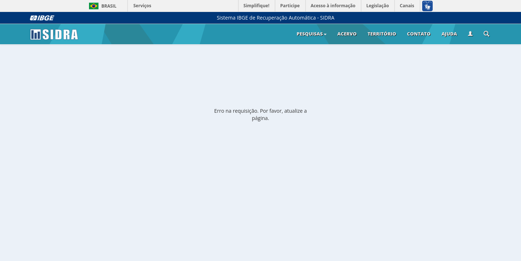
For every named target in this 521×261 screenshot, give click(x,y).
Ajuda (449, 33)
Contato (419, 33)
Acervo (347, 33)
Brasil (101, 6)
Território (382, 33)
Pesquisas (311, 33)
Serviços (142, 6)
